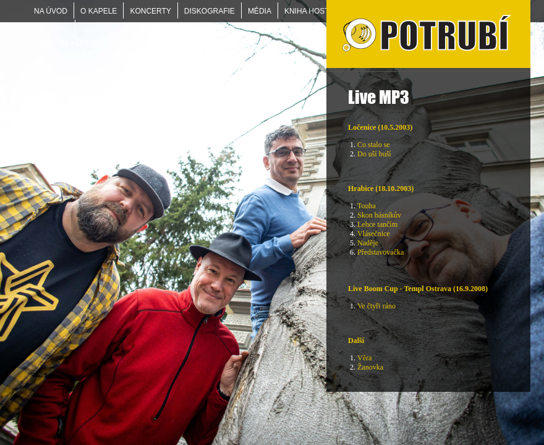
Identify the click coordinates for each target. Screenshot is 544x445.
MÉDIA (259, 11)
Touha (366, 205)
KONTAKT (51, 28)
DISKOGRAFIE (101, 42)
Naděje (367, 243)
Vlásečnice (373, 233)
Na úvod (51, 42)
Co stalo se (373, 144)
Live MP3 (152, 42)
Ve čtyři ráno (376, 306)
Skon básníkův (379, 215)
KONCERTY (150, 11)
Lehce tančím (377, 224)
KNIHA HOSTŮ (309, 11)
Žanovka (370, 367)
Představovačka (380, 252)
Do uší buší (374, 154)
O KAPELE (98, 11)
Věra (364, 358)
